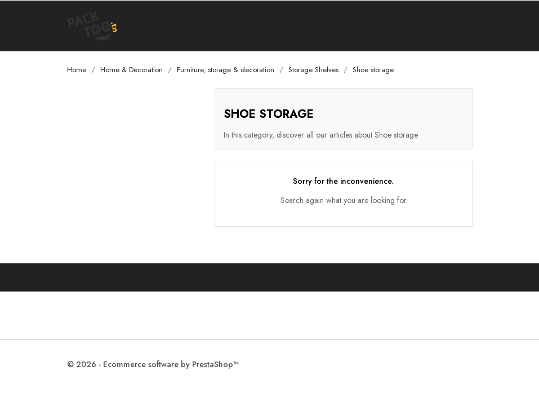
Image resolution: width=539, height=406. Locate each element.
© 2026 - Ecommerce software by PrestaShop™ (153, 364)
